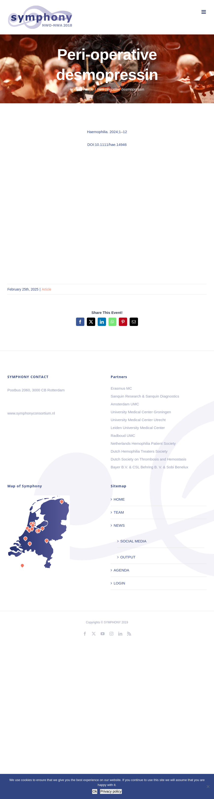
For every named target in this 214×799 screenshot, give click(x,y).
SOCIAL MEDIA (133, 541)
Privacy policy (111, 791)
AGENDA (121, 570)
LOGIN (119, 583)
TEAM (119, 512)
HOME (119, 499)
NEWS (119, 525)
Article (46, 289)
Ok (94, 791)
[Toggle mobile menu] (204, 12)
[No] (207, 786)
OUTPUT (128, 557)
